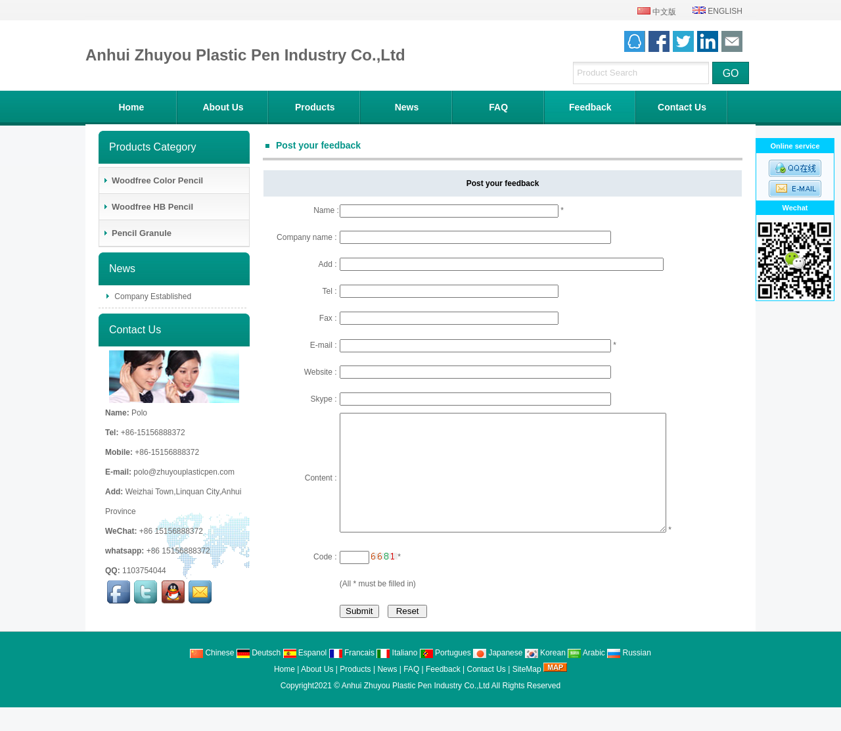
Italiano (396, 676)
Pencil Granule (136, 233)
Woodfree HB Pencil (147, 207)
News (407, 107)
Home (131, 107)
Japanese (497, 676)
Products (315, 107)
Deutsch (259, 676)
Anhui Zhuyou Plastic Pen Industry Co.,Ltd (415, 709)
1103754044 (144, 570)
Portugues (445, 676)
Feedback (590, 107)
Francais (352, 676)
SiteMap (526, 692)
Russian (629, 676)
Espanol (305, 676)
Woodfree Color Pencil (152, 180)
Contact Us (682, 107)
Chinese (212, 676)
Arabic (586, 676)
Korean (545, 676)
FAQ (498, 107)
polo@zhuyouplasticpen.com (184, 472)
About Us (222, 107)
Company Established (151, 296)
